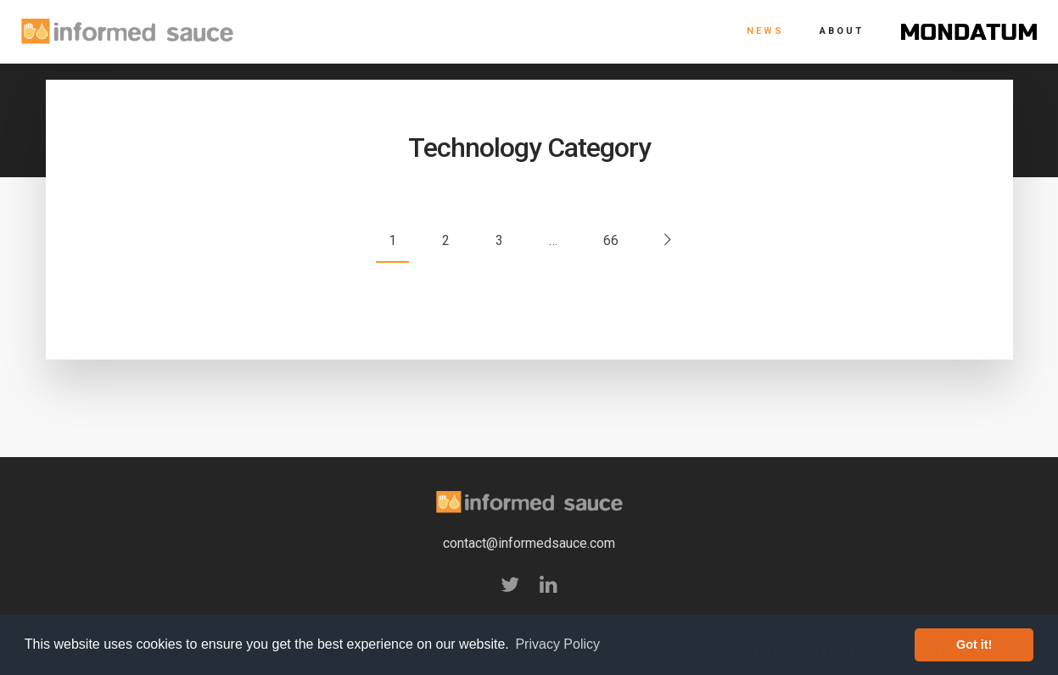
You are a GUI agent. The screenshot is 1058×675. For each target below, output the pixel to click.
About (842, 30)
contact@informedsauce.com (529, 543)
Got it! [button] (974, 644)
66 (611, 240)
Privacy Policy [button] (557, 644)
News (765, 30)
